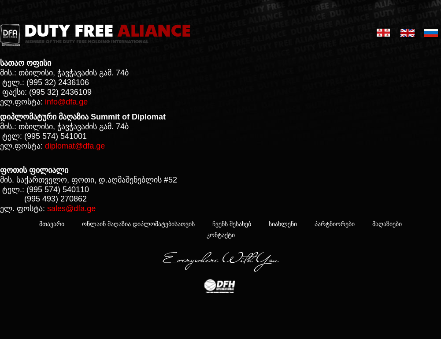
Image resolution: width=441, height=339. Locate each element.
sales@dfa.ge (71, 208)
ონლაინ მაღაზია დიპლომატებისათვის (138, 223)
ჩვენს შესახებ (231, 223)
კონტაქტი (221, 234)
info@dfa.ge (66, 101)
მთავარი (51, 223)
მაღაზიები (387, 223)
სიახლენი (283, 223)
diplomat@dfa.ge (75, 146)
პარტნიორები (335, 223)
